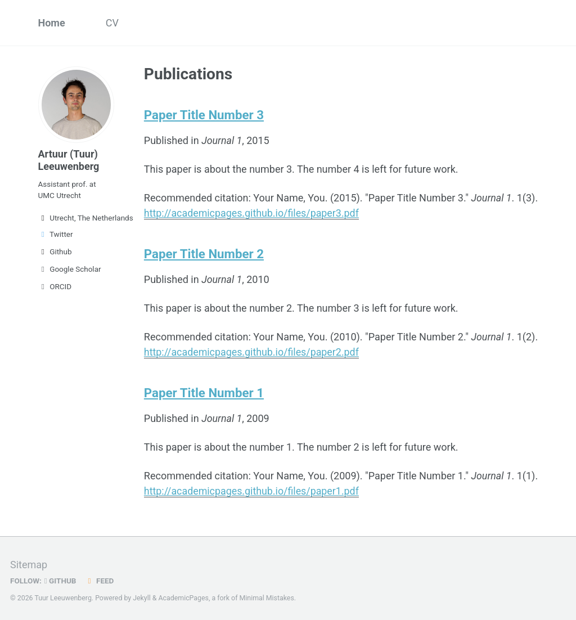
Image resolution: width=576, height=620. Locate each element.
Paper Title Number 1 (204, 390)
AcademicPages (184, 594)
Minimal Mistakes (267, 594)
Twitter (55, 234)
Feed (99, 576)
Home (51, 23)
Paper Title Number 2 (204, 252)
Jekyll (142, 594)
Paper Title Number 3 (204, 114)
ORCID (55, 286)
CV (112, 23)
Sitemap (28, 561)
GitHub (60, 576)
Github (55, 251)
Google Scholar (69, 268)
